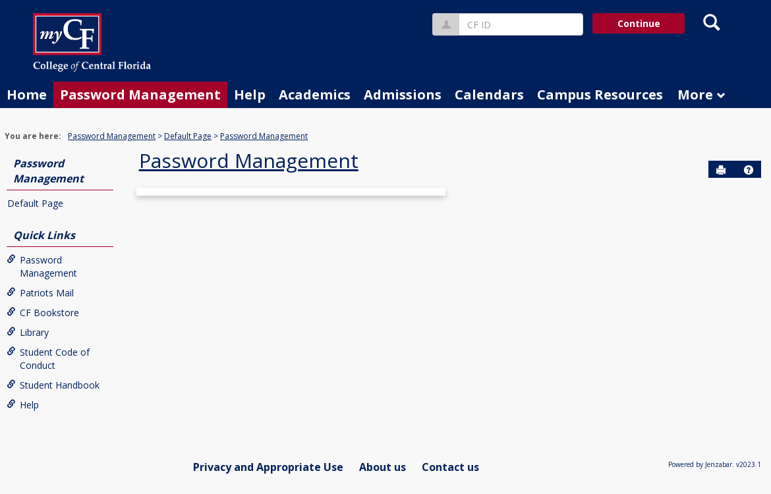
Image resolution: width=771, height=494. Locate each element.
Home (27, 94)
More (701, 94)
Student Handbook (53, 385)
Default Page (188, 136)
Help (250, 94)
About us (382, 467)
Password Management (140, 94)
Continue (638, 23)
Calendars (489, 94)
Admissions (403, 94)
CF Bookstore (43, 312)
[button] (748, 169)
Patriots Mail (40, 293)
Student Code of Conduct (48, 358)
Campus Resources (600, 94)
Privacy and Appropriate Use (268, 467)
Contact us (450, 467)
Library (28, 332)
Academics (315, 94)
